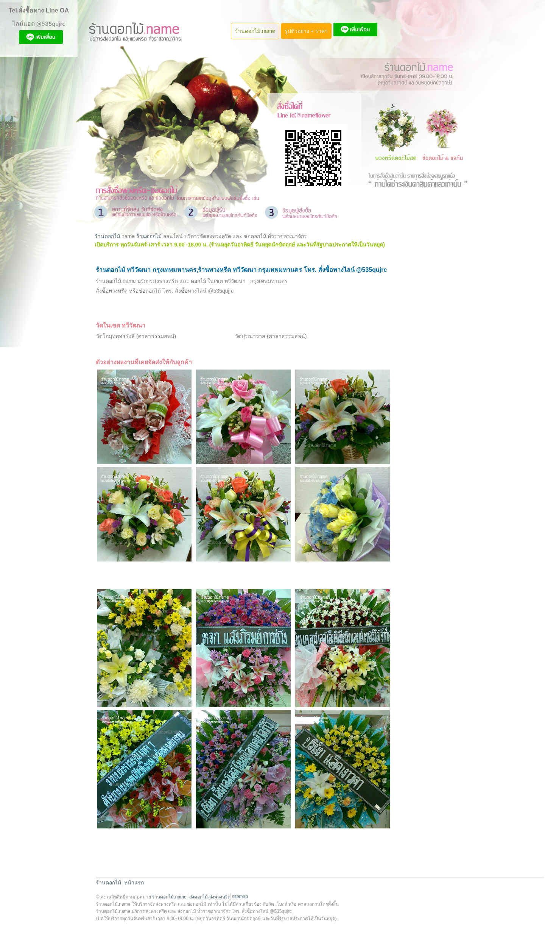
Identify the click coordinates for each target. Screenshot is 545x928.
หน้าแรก (134, 883)
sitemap (240, 896)
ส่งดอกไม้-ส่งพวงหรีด (209, 897)
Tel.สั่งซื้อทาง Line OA (39, 10)
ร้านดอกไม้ (107, 236)
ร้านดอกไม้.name (255, 31)
